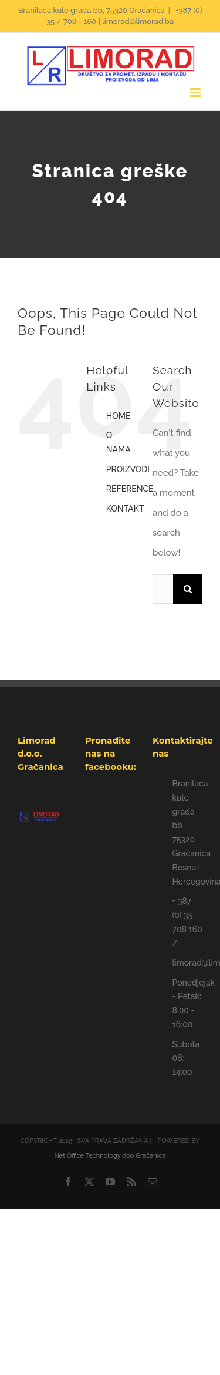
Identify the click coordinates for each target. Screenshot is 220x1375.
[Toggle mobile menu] (196, 92)
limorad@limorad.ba (187, 962)
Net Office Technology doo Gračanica (109, 1155)
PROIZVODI (128, 469)
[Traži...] (163, 589)
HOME (118, 416)
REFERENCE (130, 488)
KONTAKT (125, 508)
